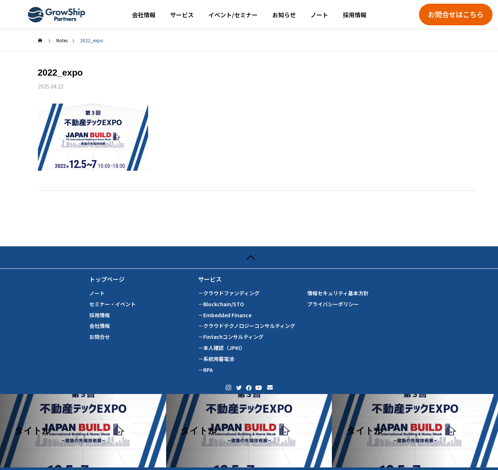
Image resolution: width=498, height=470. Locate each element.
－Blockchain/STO (221, 304)
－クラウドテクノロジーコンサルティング (246, 326)
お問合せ (99, 337)
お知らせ (284, 14)
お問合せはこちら (456, 14)
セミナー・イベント (112, 304)
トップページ (107, 279)
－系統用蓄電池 (216, 359)
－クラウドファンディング (228, 293)
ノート (319, 14)
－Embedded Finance (224, 315)
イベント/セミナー (233, 14)
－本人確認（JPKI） (221, 348)
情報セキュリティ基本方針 (338, 293)
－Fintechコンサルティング (231, 337)
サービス (182, 14)
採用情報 (354, 14)
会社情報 (143, 14)
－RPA (205, 370)
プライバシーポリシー (333, 304)
